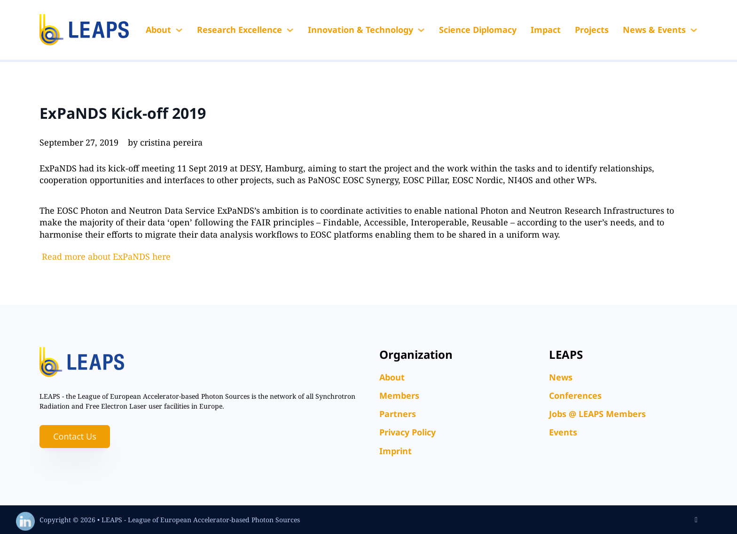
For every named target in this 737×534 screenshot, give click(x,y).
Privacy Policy (407, 432)
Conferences (575, 395)
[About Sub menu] (179, 30)
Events (563, 432)
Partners (397, 413)
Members (399, 395)
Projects (592, 29)
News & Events (654, 29)
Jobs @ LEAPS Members (597, 413)
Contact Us (74, 436)
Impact (546, 29)
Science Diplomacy (478, 29)
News (560, 377)
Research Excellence (239, 29)
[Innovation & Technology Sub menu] (421, 30)
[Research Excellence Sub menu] (290, 30)
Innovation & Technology (360, 29)
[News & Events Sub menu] (694, 30)
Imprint (395, 451)
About (158, 29)
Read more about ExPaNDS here (106, 256)
